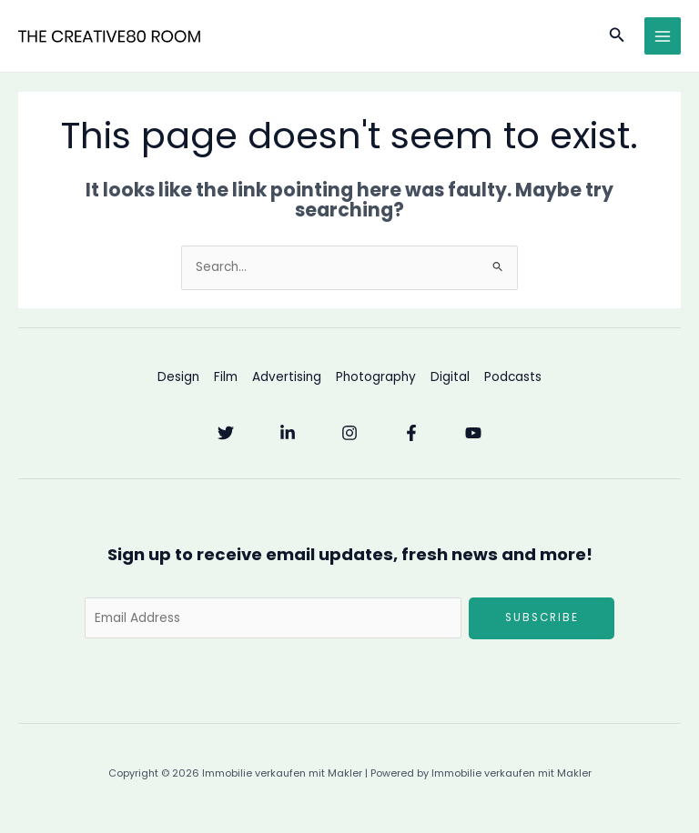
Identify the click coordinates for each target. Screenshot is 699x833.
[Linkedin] (287, 433)
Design (178, 377)
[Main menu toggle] (663, 36)
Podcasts (513, 377)
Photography (376, 377)
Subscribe (542, 617)
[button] (617, 36)
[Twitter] (226, 433)
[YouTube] (473, 433)
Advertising (286, 377)
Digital (450, 377)
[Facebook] (411, 433)
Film (226, 377)
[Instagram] (349, 433)
